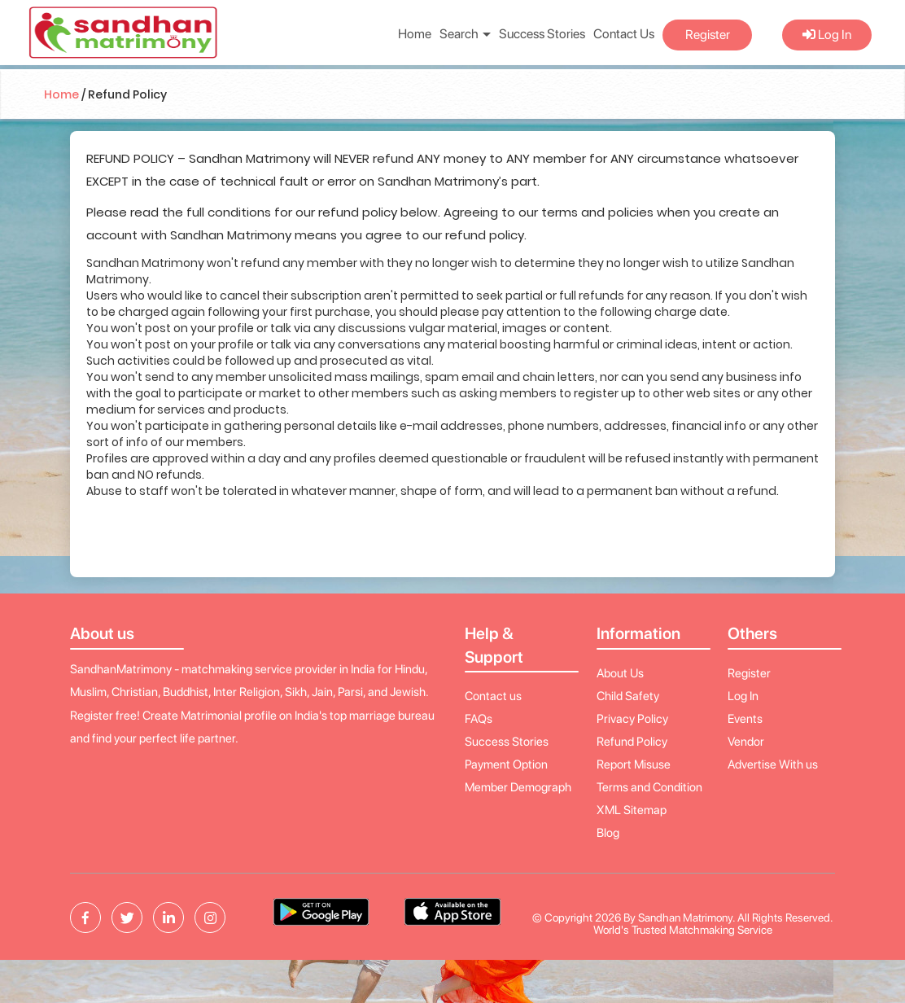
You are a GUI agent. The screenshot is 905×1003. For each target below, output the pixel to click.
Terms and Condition (649, 787)
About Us (620, 673)
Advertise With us (773, 764)
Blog (608, 833)
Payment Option (506, 764)
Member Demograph (518, 787)
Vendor (746, 741)
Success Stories (542, 34)
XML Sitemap (632, 810)
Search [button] (465, 34)
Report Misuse (634, 764)
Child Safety (628, 696)
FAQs (478, 719)
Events (745, 719)
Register (707, 34)
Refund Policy (632, 741)
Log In (826, 34)
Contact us (493, 696)
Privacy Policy (632, 719)
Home (414, 34)
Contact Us (623, 34)
